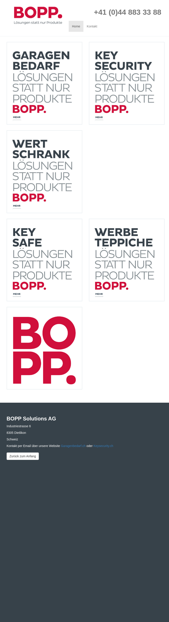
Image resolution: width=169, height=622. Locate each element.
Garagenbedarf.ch (73, 446)
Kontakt (92, 26)
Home (76, 26)
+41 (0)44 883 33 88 (127, 12)
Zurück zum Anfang (22, 456)
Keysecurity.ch (103, 446)
